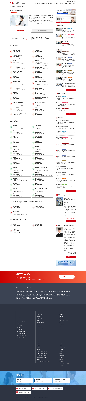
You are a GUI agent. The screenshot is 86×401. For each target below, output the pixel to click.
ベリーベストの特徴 (68, 3)
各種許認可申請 (61, 355)
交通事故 (38, 320)
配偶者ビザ (39, 359)
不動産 (60, 339)
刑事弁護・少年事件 (40, 318)
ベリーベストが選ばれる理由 (22, 312)
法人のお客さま (44, 3)
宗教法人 (60, 365)
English (68, 1)
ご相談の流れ (61, 3)
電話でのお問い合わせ (21, 331)
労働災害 (38, 324)
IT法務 (60, 326)
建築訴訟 (60, 341)
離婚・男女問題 (40, 314)
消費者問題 (39, 332)
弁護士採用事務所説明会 (19, 380)
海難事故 (38, 345)
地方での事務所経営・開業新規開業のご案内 (60, 380)
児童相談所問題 (40, 337)
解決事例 (18, 327)
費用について (19, 315)
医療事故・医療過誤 (40, 341)
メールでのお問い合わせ (21, 333)
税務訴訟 (60, 332)
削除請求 (38, 334)
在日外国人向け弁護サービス (42, 353)
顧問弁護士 (61, 314)
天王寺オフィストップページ (21, 308)
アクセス (74, 3)
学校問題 (38, 335)
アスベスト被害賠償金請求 (42, 328)
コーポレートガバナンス (63, 320)
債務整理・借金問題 (40, 322)
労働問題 (38, 316)
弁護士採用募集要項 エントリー (40, 380)
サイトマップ (19, 329)
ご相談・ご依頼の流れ (21, 314)
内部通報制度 (61, 349)
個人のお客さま (37, 3)
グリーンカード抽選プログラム (42, 361)
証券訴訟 (38, 343)
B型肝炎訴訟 (39, 326)
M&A (59, 322)
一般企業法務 (61, 316)
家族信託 (38, 347)
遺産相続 (38, 330)
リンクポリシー (20, 337)
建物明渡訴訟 (61, 343)
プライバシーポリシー (21, 335)
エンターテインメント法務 (63, 363)
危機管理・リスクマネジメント (64, 347)
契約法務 (60, 318)
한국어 (75, 1)
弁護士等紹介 (50, 3)
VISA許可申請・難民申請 (41, 355)
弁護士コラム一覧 (20, 323)
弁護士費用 (56, 3)
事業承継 (60, 357)
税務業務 (38, 349)
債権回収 (60, 345)
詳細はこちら (70, 221)
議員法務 (60, 361)
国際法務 (60, 353)
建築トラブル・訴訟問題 (41, 339)
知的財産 (60, 337)
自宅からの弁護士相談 (21, 321)
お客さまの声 (19, 325)
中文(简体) (71, 1)
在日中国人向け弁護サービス (42, 351)
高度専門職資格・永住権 (41, 357)
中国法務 (60, 351)
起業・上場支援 (61, 324)
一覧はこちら (70, 90)
